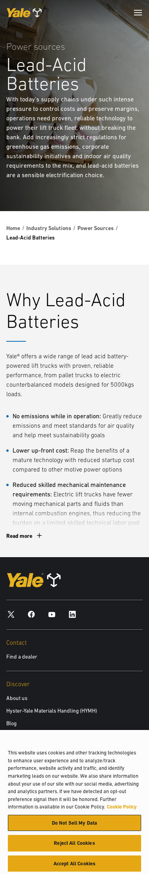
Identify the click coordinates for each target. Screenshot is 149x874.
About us (17, 698)
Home (13, 228)
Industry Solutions (48, 228)
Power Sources (95, 228)
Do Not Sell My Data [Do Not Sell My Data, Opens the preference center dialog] (74, 825)
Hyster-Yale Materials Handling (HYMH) (51, 710)
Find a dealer (21, 656)
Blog (11, 723)
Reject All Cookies (74, 845)
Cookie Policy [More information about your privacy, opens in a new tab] (122, 809)
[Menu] (138, 12)
